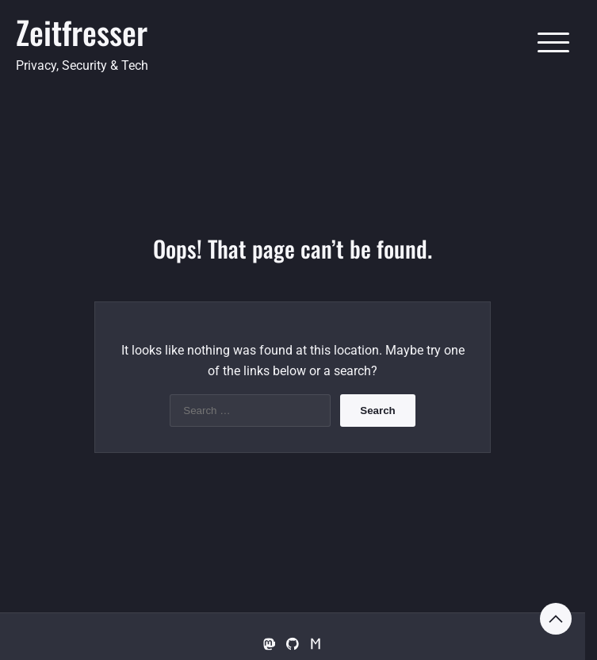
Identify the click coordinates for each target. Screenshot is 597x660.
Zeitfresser (81, 32)
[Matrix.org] (316, 645)
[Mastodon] (268, 645)
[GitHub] (292, 645)
